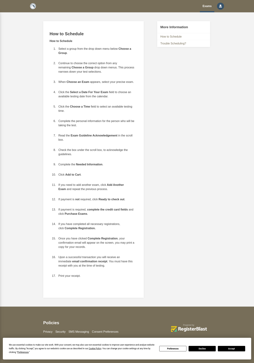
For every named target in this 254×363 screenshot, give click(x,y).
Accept (231, 348)
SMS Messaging (78, 331)
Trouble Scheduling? (173, 43)
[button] (220, 6)
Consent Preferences (105, 331)
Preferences (173, 348)
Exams (207, 6)
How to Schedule (171, 36)
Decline (202, 348)
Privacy (47, 331)
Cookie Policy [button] (95, 348)
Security (60, 331)
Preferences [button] (23, 352)
